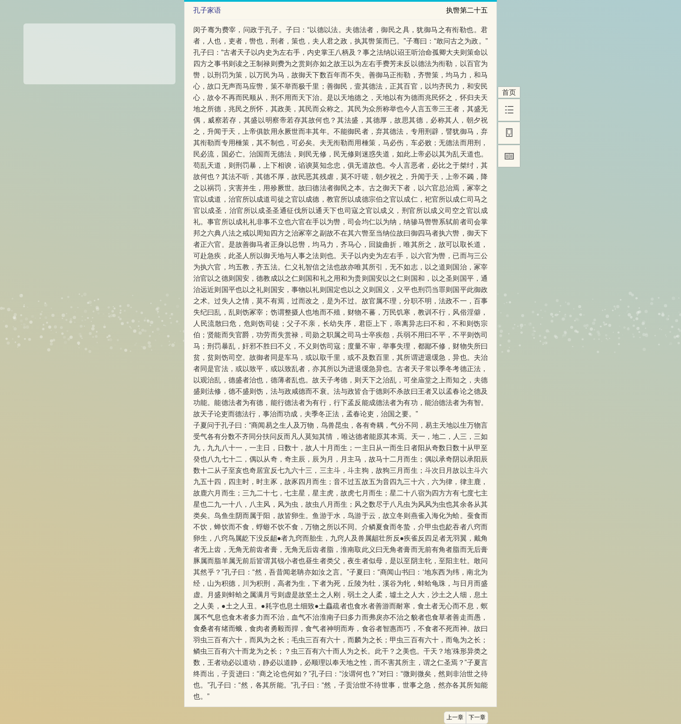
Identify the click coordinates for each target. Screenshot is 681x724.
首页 (509, 92)
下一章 (477, 717)
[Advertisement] (99, 51)
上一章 (454, 717)
